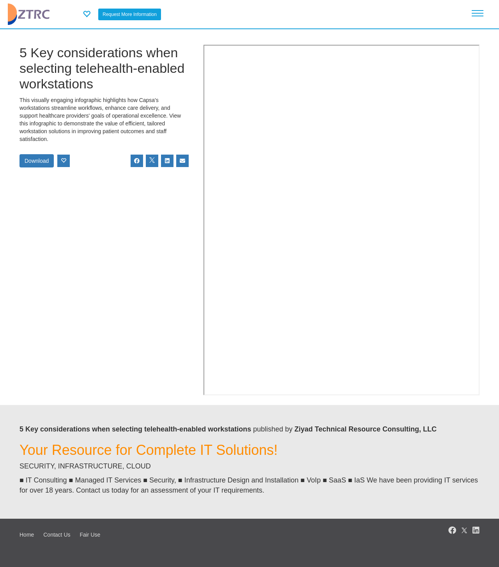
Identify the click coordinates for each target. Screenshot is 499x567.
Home (26, 535)
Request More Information (130, 14)
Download (37, 161)
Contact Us (56, 535)
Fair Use (90, 535)
